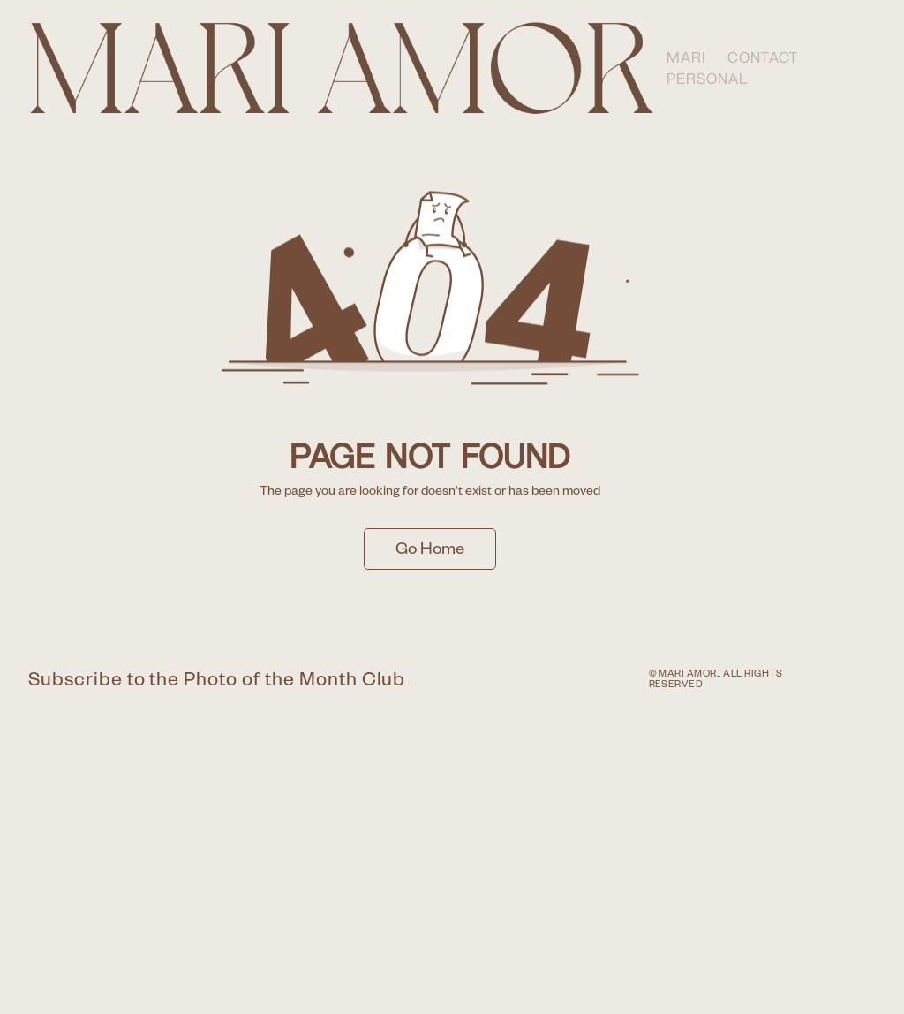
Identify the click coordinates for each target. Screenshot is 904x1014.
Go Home (430, 551)
